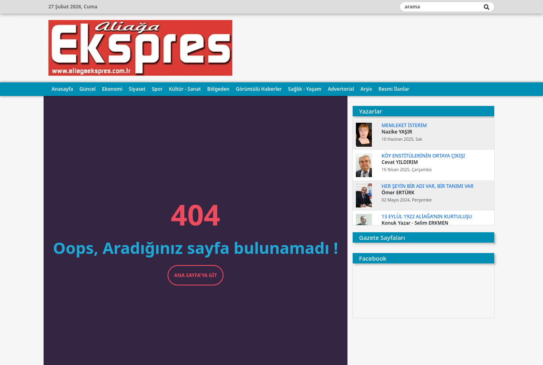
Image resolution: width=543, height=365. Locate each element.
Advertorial (341, 89)
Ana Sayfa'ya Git (195, 275)
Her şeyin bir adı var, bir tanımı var (427, 186)
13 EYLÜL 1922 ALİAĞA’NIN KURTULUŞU (426, 216)
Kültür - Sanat (185, 89)
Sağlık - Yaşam (304, 89)
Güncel (88, 89)
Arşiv (366, 89)
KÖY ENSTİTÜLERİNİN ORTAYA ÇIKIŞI (423, 155)
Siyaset (137, 89)
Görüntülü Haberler (259, 89)
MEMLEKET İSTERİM (404, 125)
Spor (157, 89)
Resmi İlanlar (394, 89)
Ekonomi (112, 89)
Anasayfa (62, 89)
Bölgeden (218, 89)
